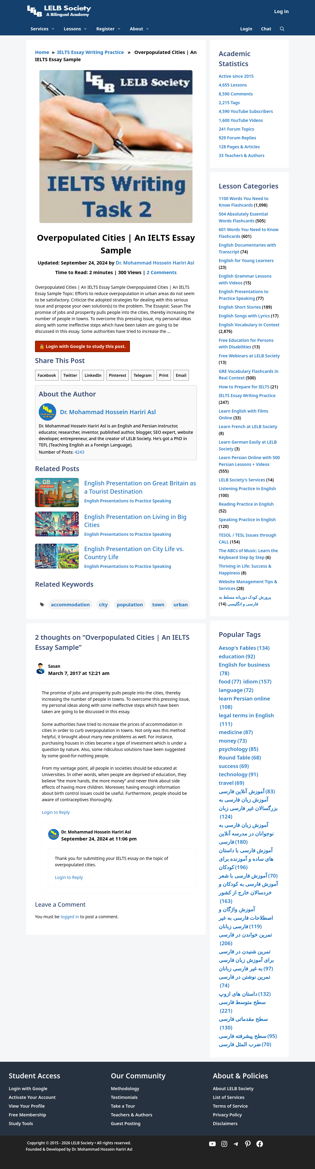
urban (180, 604)
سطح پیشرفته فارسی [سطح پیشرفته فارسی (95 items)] (248, 1036)
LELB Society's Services (242, 480)
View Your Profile (27, 1106)
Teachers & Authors (131, 1115)
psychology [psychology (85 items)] (238, 749)
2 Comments (162, 272)
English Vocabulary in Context (249, 325)
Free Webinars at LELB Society (249, 356)
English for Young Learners (246, 260)
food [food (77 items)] (230, 681)
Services (45, 28)
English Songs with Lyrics (244, 316)
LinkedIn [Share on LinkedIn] (93, 375)
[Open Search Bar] (282, 28)
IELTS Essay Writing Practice (90, 52)
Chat (266, 29)
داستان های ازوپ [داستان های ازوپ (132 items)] (245, 994)
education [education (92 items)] (237, 656)
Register (110, 28)
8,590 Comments (236, 94)
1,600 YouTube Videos (241, 120)
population (130, 604)
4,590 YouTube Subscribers (246, 111)
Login (246, 29)
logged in (70, 917)
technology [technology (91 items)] (238, 774)
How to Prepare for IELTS (244, 387)
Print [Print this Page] (163, 375)
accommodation (70, 604)
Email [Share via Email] (181, 375)
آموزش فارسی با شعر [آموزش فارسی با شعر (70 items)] (248, 876)
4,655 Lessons (233, 85)
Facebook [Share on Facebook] (47, 375)
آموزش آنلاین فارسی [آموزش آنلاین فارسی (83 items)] (247, 791)
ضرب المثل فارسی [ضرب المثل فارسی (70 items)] (245, 1044)
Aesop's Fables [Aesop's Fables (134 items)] (244, 648)
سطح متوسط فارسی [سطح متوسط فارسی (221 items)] (242, 1006)
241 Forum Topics (236, 129)
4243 (79, 452)
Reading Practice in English (246, 504)
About (142, 28)
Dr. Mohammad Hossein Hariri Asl (108, 412)
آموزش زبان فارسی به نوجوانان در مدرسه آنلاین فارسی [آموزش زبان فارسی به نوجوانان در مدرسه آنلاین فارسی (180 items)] (246, 833)
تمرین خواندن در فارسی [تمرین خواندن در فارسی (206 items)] (245, 939)
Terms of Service (230, 1106)
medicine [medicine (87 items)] (236, 732)
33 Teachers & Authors (241, 155)
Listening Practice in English (247, 488)
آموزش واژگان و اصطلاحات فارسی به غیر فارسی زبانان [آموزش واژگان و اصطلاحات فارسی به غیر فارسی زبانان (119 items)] (246, 918)
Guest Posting (126, 1123)
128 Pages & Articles (239, 147)
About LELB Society (233, 1088)
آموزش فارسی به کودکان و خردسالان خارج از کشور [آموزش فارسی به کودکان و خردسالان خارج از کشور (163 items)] (248, 892)
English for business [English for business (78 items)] (244, 669)
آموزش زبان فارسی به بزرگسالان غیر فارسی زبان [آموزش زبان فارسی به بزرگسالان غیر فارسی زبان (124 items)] (248, 808)
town (158, 604)
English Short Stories (240, 307)
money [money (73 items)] (233, 741)
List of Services (228, 1097)
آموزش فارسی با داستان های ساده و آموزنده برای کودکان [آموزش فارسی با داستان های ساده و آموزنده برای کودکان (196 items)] (246, 859)
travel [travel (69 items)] (231, 783)
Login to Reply (56, 812)
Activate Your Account (32, 1097)
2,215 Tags (229, 102)
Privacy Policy (227, 1115)
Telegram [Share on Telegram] (143, 375)
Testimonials (124, 1097)
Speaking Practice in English (247, 519)
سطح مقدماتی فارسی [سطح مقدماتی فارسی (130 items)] (243, 1023)
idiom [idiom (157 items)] (257, 681)
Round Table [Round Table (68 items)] (240, 757)
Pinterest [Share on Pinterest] (117, 375)
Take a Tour (123, 1106)
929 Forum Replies (237, 138)
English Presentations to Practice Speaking (127, 501)
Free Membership (27, 1115)
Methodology (125, 1088)
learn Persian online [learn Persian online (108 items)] (244, 703)
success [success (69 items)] (234, 766)
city (103, 604)
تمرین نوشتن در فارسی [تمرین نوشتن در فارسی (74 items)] (244, 981)
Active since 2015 (236, 76)
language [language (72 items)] (236, 690)
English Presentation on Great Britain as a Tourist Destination (140, 487)
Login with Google (28, 1088)
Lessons (78, 28)
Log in (281, 11)
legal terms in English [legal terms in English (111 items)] (246, 720)
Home (42, 52)
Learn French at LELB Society (248, 426)
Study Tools (21, 1123)
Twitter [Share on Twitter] (70, 375)
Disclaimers (225, 1123)
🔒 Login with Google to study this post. (82, 346)
